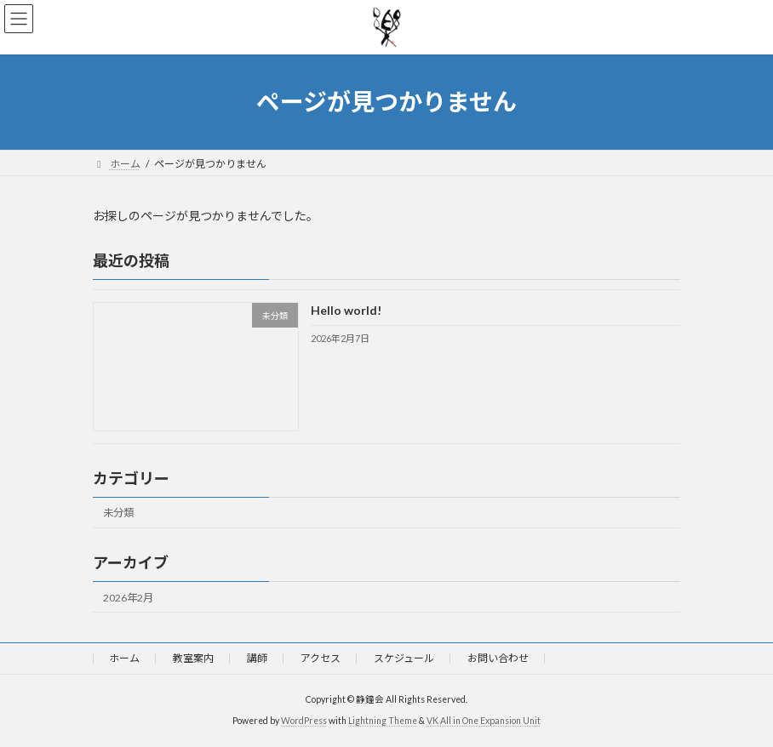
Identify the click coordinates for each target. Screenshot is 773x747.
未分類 (118, 512)
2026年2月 (128, 596)
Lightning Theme (382, 721)
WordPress (304, 721)
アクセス (321, 658)
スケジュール (404, 658)
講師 (257, 658)
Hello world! (346, 310)
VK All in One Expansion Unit (484, 721)
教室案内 (193, 658)
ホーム (124, 658)
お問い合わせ (498, 658)
